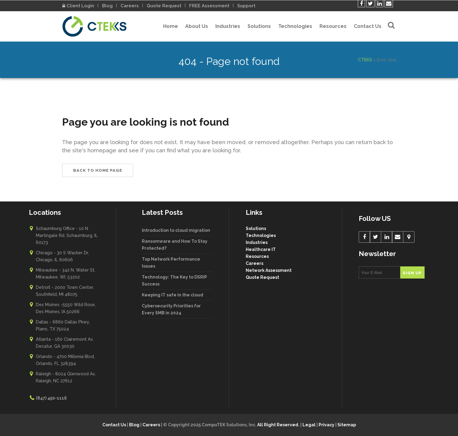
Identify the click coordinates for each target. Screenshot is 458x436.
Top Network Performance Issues (171, 263)
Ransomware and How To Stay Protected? (174, 245)
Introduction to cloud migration (176, 230)
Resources (257, 256)
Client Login (78, 5)
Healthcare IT (261, 249)
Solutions (256, 228)
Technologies (261, 235)
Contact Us (114, 424)
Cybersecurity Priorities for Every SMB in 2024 (171, 309)
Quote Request (164, 5)
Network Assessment (269, 270)
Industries (257, 242)
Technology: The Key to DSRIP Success (174, 280)
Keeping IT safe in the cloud (172, 294)
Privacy (326, 424)
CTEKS (365, 59)
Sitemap (346, 424)
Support (246, 5)
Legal (309, 424)
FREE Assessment (209, 5)
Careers (130, 5)
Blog (107, 5)
